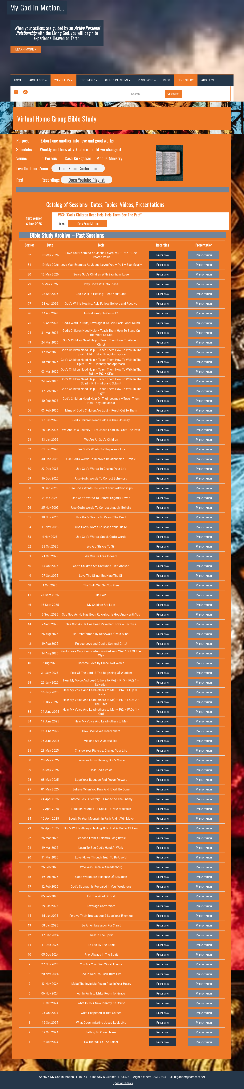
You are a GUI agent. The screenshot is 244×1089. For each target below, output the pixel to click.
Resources (147, 80)
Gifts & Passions (117, 80)
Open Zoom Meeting (87, 223)
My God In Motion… (37, 7)
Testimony (89, 80)
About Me (208, 80)
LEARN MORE (25, 49)
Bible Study (186, 80)
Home (18, 80)
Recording (162, 255)
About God (38, 80)
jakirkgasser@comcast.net (187, 1077)
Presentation (204, 255)
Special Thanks (123, 1083)
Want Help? (63, 80)
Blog (166, 80)
